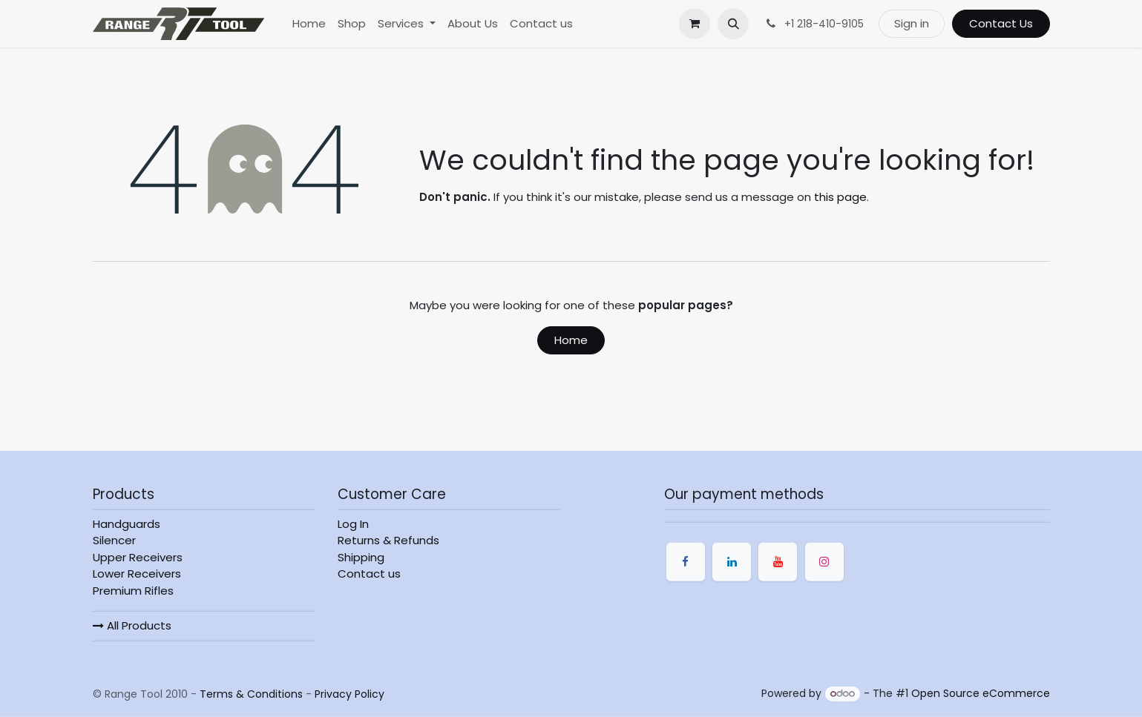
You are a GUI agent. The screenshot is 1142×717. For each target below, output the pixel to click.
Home (571, 340)
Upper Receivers (138, 557)
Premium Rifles (133, 590)
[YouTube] (777, 562)
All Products (132, 625)
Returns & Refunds (388, 540)
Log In (353, 524)
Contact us (369, 573)
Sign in (911, 23)
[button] (733, 23)
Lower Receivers (137, 573)
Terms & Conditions (251, 693)
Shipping (361, 557)
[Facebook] (685, 562)
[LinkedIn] (731, 562)
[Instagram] (824, 562)
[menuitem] (309, 24)
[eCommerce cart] (694, 23)
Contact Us (1001, 23)
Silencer (114, 540)
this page (840, 197)
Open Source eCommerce (980, 693)
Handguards (126, 524)
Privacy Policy (349, 693)
